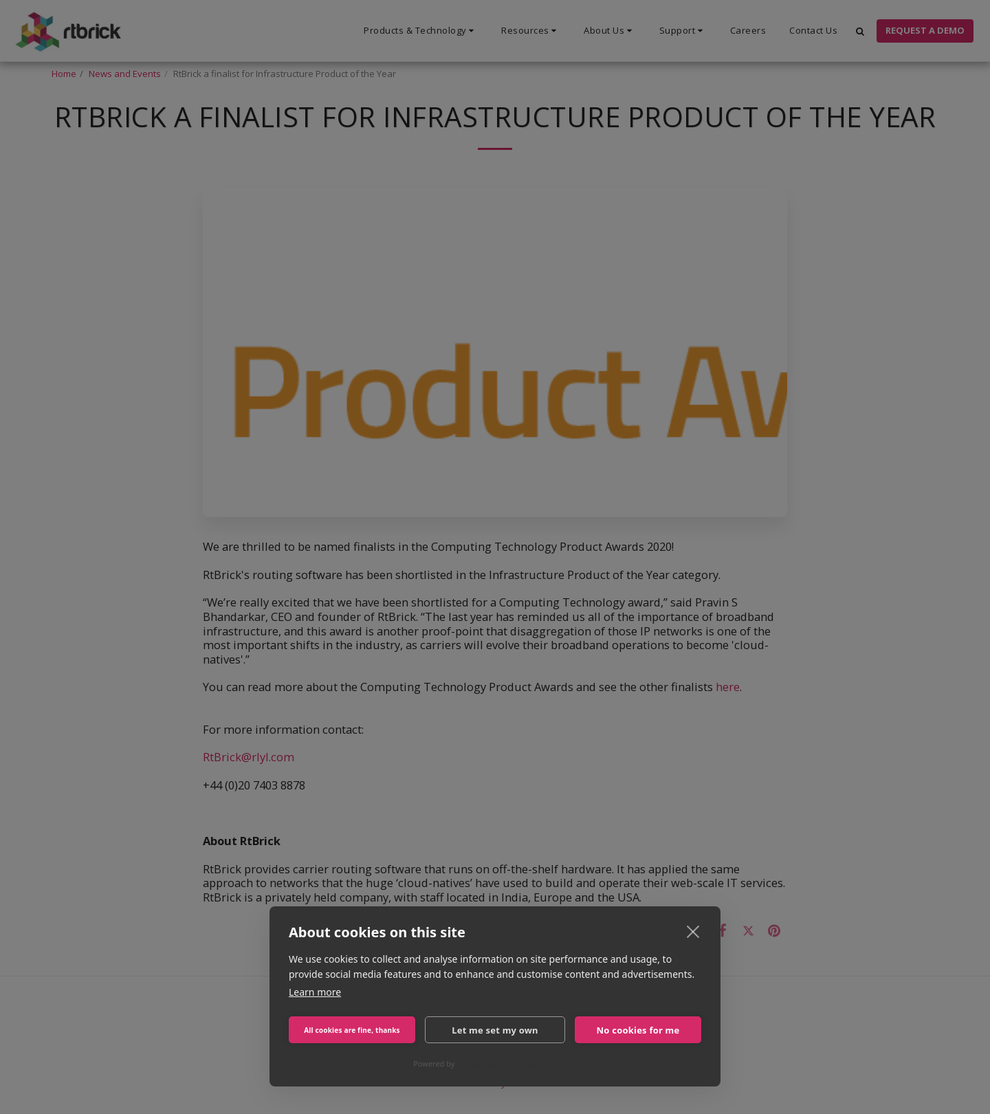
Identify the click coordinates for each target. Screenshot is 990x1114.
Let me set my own (495, 1030)
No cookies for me (638, 1030)
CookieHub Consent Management (516, 1063)
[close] (693, 931)
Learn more (315, 991)
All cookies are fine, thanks (352, 1030)
